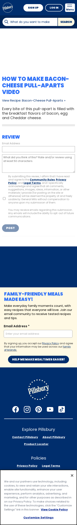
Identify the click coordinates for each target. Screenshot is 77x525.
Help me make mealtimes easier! (38, 359)
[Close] (72, 475)
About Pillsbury (54, 437)
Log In (54, 7)
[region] (38, 497)
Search (66, 22)
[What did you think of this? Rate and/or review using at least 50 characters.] (38, 163)
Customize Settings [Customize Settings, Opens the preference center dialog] (38, 517)
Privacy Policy (50, 343)
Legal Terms (32, 183)
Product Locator (36, 444)
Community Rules (42, 179)
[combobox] (30, 21)
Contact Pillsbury (25, 437)
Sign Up (33, 7)
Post (10, 228)
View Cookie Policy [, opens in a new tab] (54, 509)
